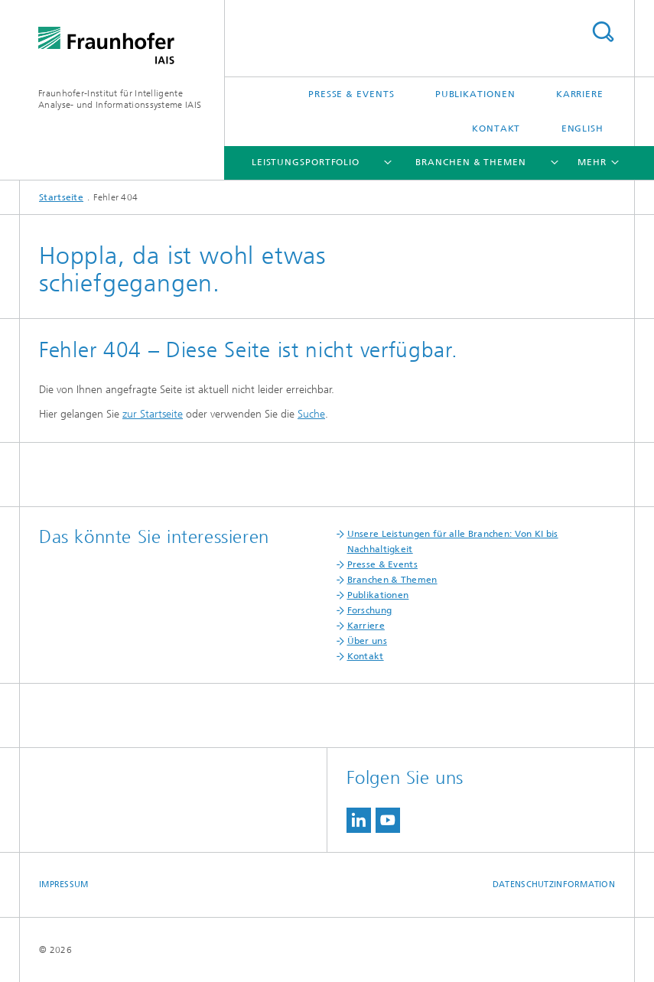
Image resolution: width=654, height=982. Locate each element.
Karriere (580, 94)
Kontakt (496, 128)
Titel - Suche (603, 31)
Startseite (61, 197)
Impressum (63, 884)
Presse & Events (351, 94)
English (582, 128)
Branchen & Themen (470, 162)
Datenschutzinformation (554, 884)
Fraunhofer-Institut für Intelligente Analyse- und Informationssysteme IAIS (119, 99)
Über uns (367, 641)
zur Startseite (152, 414)
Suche (311, 414)
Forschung (369, 610)
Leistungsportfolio (306, 162)
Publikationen (475, 94)
